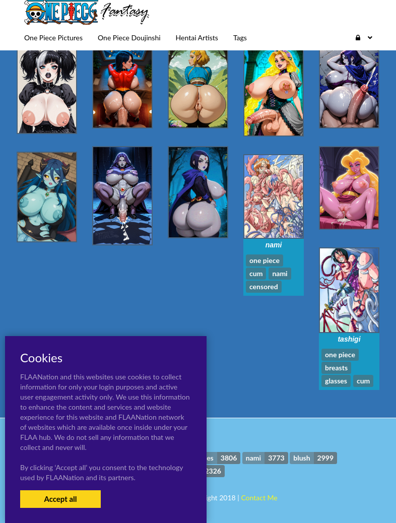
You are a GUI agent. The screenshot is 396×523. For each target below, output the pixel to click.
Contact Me (259, 497)
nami (274, 245)
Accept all (60, 498)
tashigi (349, 339)
